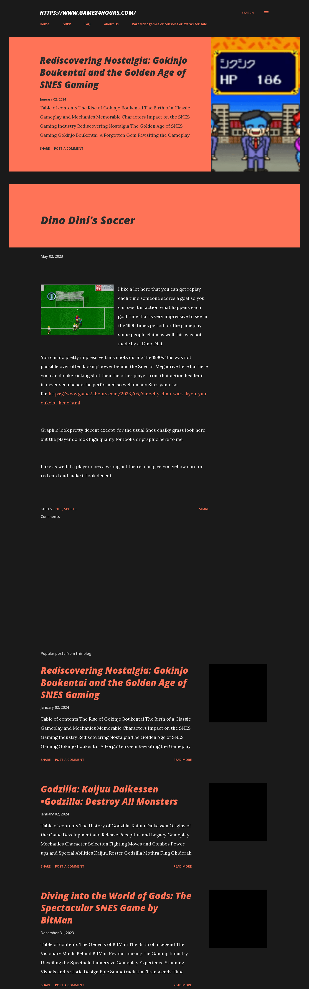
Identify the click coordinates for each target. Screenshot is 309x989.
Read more (182, 759)
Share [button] (45, 148)
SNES (57, 509)
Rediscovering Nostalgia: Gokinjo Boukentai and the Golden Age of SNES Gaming (113, 72)
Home (44, 24)
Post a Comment (69, 148)
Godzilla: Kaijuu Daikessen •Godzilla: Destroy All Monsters (109, 795)
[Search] (248, 12)
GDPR (67, 24)
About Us (111, 24)
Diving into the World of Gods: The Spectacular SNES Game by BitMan (116, 907)
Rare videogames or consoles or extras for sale (169, 24)
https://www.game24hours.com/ (88, 12)
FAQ (87, 24)
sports (70, 509)
